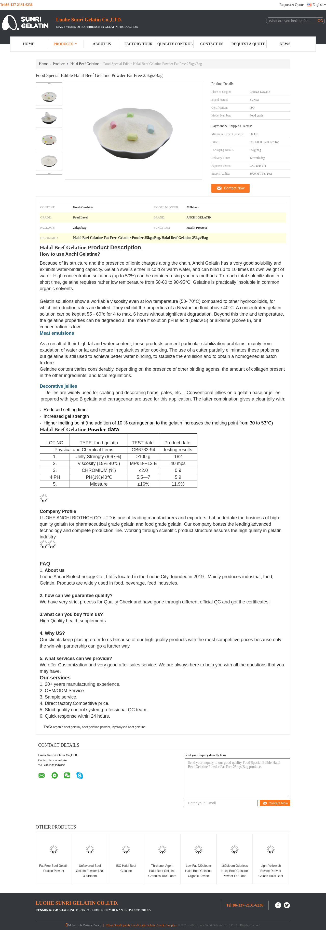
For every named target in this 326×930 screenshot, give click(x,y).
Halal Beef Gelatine (84, 64)
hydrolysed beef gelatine (128, 727)
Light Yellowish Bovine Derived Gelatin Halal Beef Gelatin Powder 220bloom (271, 876)
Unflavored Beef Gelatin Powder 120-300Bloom (90, 871)
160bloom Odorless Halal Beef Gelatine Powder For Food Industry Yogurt (234, 873)
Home (28, 44)
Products (65, 44)
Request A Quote (291, 5)
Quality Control (175, 44)
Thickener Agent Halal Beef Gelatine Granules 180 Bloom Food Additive (162, 873)
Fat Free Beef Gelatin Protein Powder (54, 868)
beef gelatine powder (96, 727)
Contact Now (234, 188)
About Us (102, 44)
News (285, 44)
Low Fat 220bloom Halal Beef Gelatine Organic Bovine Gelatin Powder (198, 873)
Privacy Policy (92, 925)
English (319, 5)
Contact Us (211, 44)
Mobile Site (74, 925)
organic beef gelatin (66, 727)
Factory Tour (138, 44)
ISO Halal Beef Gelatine (126, 868)
